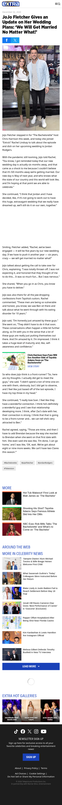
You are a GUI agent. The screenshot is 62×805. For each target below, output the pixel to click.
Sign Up (31, 757)
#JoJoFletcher (27, 462)
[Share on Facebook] (6, 40)
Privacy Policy (31, 768)
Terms (44, 768)
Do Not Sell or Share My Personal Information (31, 776)
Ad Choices (20, 773)
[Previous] (5, 710)
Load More (31, 666)
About (18, 768)
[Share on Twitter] (15, 40)
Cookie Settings (37, 773)
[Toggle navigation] (57, 3)
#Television (9, 468)
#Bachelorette (10, 462)
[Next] (57, 710)
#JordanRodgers (45, 462)
